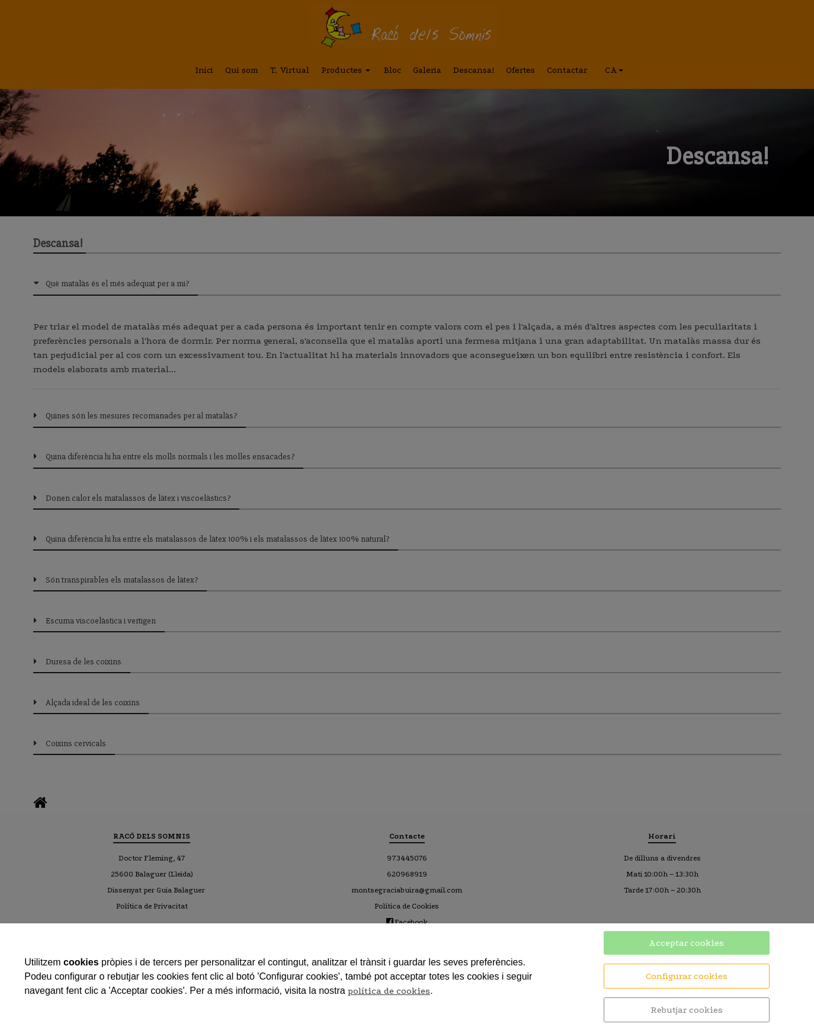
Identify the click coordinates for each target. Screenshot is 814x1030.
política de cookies (389, 991)
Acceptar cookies (686, 943)
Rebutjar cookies (686, 1010)
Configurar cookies (687, 976)
